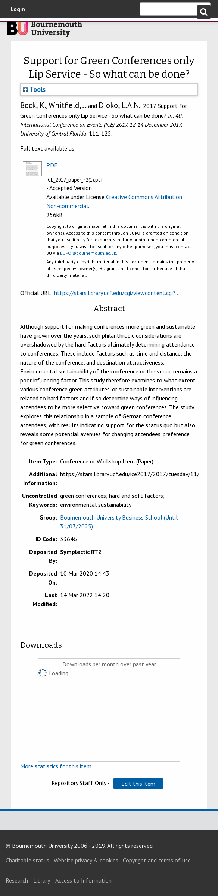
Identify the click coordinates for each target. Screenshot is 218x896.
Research (17, 880)
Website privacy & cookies (86, 860)
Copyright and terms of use (157, 860)
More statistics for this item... (58, 766)
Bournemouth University (44, 31)
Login (17, 9)
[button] (138, 783)
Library (41, 880)
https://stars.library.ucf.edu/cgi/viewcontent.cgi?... (117, 293)
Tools (34, 89)
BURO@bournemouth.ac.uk (88, 253)
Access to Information (83, 880)
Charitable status (27, 860)
